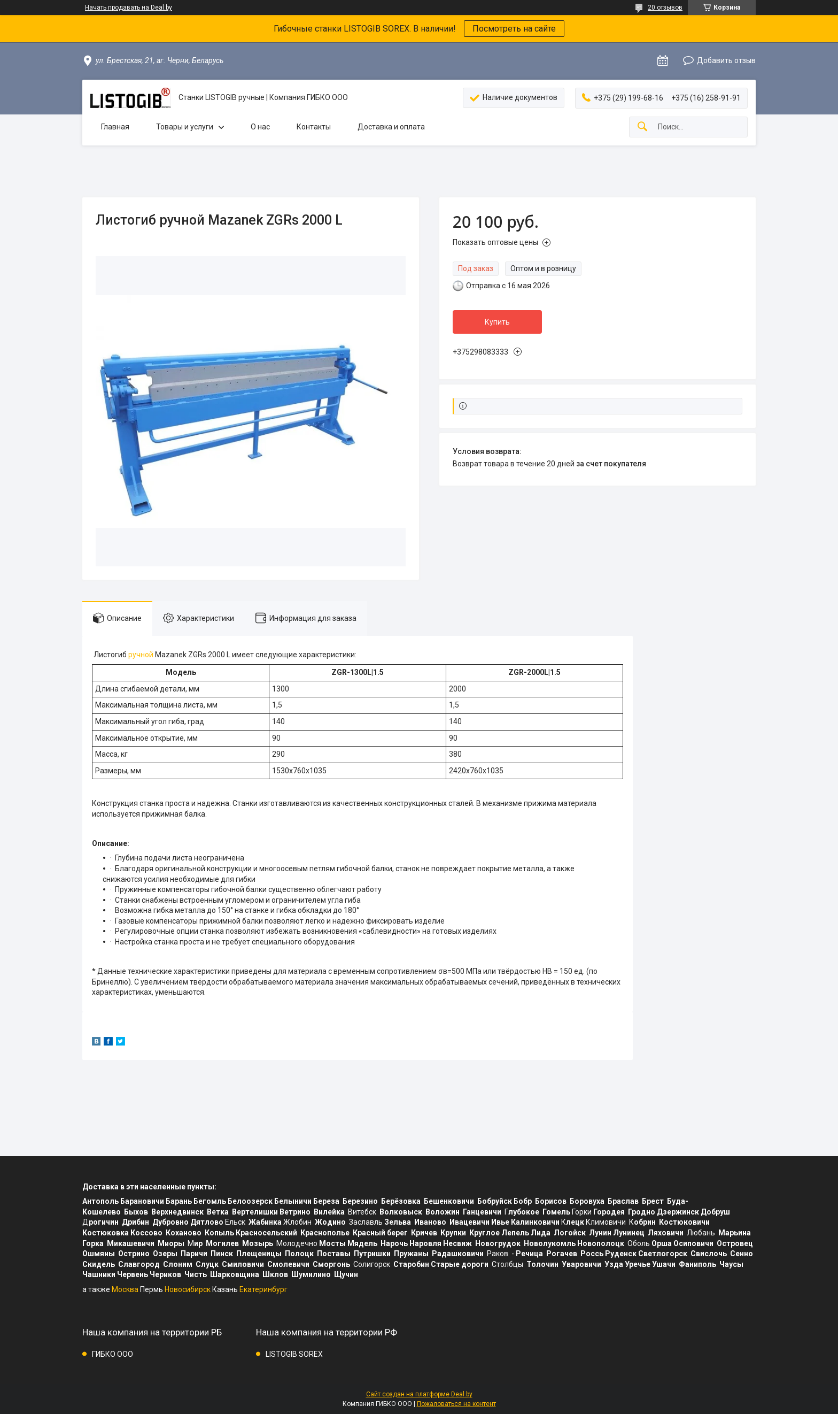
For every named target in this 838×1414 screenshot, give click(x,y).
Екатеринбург (263, 1289)
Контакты (314, 126)
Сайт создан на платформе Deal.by (419, 1394)
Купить (497, 322)
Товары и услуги (184, 126)
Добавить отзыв (726, 60)
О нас (260, 126)
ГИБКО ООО (112, 1354)
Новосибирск (188, 1289)
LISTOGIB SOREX (294, 1354)
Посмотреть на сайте (514, 29)
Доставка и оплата (391, 126)
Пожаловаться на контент (456, 1404)
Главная (115, 126)
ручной (140, 654)
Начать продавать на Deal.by (128, 7)
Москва (125, 1289)
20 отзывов (665, 7)
